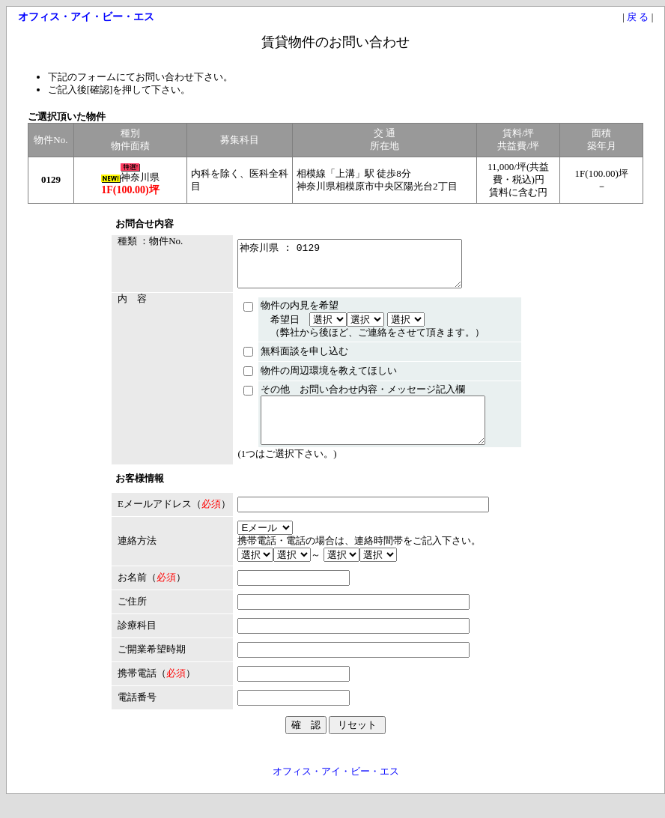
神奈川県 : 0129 (349, 268)
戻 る (638, 16)
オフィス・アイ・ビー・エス (336, 789)
